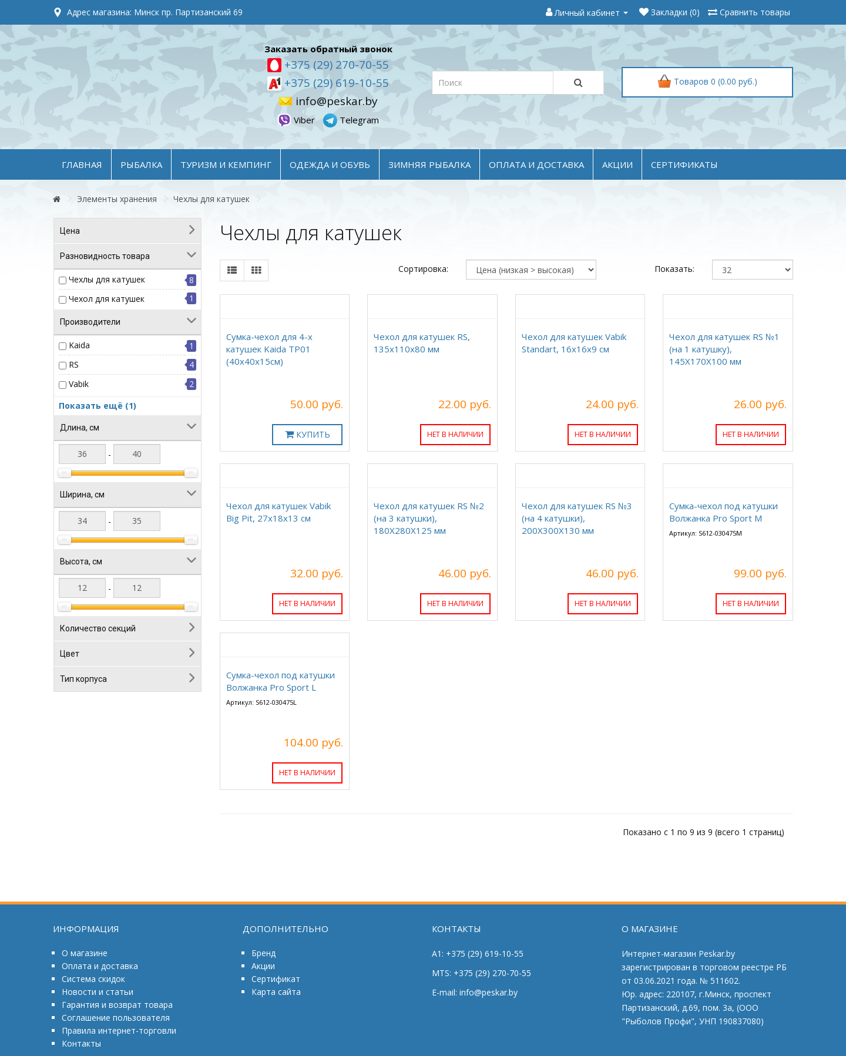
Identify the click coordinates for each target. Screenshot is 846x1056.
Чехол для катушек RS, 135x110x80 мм (422, 343)
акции (617, 164)
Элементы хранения (117, 198)
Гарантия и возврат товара (117, 1004)
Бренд (263, 953)
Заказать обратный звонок (328, 49)
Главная (82, 164)
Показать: (674, 268)
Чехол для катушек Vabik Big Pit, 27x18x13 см (278, 512)
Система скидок (93, 978)
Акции (263, 965)
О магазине (85, 953)
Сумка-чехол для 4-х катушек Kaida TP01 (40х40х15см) (269, 349)
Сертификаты (684, 164)
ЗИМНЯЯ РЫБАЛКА (429, 164)
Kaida (79, 345)
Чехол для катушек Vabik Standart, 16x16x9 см (574, 343)
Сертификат (275, 978)
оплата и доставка (536, 164)
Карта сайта (276, 991)
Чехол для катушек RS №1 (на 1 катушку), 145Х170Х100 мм (724, 349)
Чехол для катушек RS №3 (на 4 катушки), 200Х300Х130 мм (577, 518)
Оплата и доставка (100, 965)
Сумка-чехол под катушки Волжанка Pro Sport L (280, 681)
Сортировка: (423, 268)
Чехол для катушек (107, 298)
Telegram (351, 120)
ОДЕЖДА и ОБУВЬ (330, 164)
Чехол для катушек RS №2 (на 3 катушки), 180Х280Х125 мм (429, 518)
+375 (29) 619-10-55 (335, 82)
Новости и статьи (97, 991)
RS (74, 364)
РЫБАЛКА (141, 164)
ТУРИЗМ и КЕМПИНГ (225, 164)
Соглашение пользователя (116, 1017)
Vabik (79, 383)
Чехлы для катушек (211, 198)
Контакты (81, 1043)
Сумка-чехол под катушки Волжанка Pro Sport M (723, 512)
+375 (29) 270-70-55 (335, 64)
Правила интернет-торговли (119, 1030)
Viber (297, 120)
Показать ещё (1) (97, 405)
